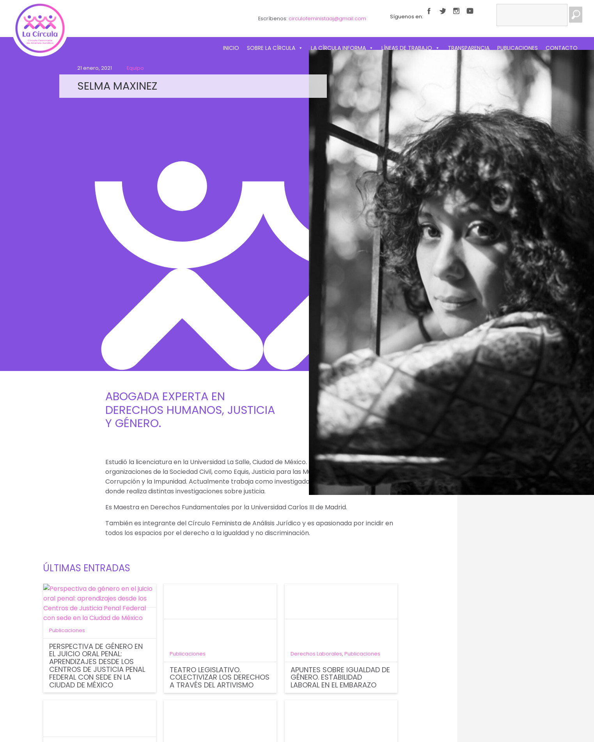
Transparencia (468, 48)
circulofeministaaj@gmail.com (327, 18)
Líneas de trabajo (410, 48)
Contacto (562, 48)
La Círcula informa (342, 48)
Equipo (135, 68)
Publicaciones (517, 48)
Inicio (231, 48)
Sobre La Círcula (275, 48)
